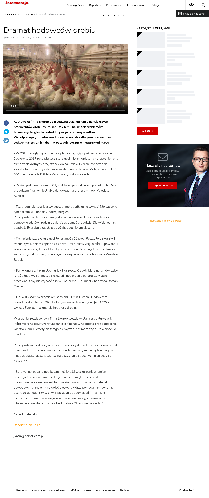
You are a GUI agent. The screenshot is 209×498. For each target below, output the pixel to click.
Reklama (124, 490)
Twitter (6, 132)
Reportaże (95, 5)
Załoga (155, 5)
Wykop (6, 140)
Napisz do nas (161, 185)
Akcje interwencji (136, 5)
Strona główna (75, 5)
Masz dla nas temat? (194, 13)
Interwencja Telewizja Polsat (166, 220)
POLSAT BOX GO (113, 15)
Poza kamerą (113, 5)
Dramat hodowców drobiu (52, 14)
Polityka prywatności (80, 490)
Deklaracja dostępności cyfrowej (48, 490)
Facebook (6, 123)
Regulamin (21, 490)
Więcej (145, 131)
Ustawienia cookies (105, 490)
